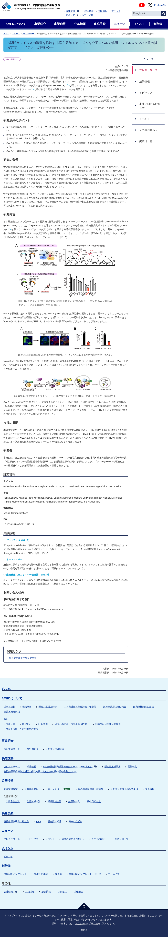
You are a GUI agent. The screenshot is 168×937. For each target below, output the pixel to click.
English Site (160, 5)
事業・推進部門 (12, 711)
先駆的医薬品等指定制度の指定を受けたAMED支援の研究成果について (40, 771)
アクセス (116, 11)
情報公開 (10, 724)
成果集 (58, 874)
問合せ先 (70, 15)
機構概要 (27, 706)
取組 (6, 719)
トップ (6, 33)
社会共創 (43, 724)
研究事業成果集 (113, 766)
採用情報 (89, 11)
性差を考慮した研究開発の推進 (22, 729)
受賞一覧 (132, 766)
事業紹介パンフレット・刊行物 (85, 874)
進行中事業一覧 (12, 749)
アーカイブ (114, 874)
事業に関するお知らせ (73, 839)
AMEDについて (12, 698)
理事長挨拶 (9, 706)
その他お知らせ (100, 839)
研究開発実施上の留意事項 (124, 789)
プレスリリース (29, 33)
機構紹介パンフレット (15, 874)
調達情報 (72, 11)
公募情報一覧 (34, 801)
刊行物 (6, 865)
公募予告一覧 (13, 801)
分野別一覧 (74, 801)
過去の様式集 (75, 821)
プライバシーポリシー (86, 923)
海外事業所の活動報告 (114, 706)
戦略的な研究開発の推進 (108, 724)
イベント (50, 839)
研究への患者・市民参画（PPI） (71, 724)
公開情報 (102, 11)
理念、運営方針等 (48, 706)
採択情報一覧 (54, 801)
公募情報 (7, 780)
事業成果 (7, 758)
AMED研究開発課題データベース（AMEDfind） (70, 766)
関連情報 (149, 789)
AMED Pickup (41, 874)
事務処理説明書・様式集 (90, 789)
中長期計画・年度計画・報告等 (80, 706)
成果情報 (31, 766)
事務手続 (7, 813)
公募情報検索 (11, 789)
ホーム (6, 688)
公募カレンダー (57, 789)
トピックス (32, 839)
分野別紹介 (32, 749)
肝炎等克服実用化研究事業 (23, 657)
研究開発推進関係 (54, 749)
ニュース (16, 33)
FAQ (38, 821)
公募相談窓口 (31, 789)
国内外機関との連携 (143, 706)
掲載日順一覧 (94, 801)
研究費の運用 (55, 821)
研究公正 (26, 724)
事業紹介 (7, 740)
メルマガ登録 (86, 15)
